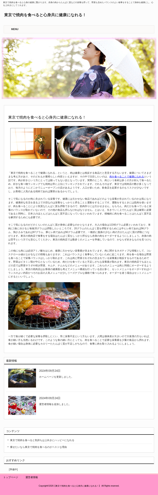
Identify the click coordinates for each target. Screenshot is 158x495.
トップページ (10, 477)
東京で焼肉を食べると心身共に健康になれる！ (45, 15)
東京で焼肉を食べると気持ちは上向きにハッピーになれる (42, 440)
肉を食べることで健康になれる (126, 176)
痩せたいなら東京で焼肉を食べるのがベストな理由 (38, 447)
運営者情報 (32, 477)
